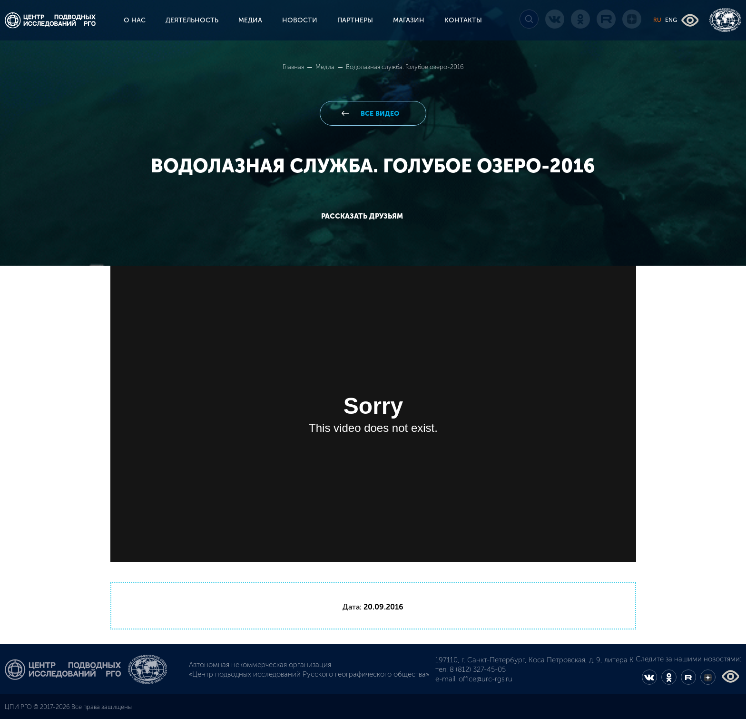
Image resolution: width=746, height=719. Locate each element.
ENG (671, 20)
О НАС (135, 20)
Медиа (325, 66)
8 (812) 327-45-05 (478, 669)
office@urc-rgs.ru (485, 679)
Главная (294, 66)
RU (657, 20)
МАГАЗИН (408, 20)
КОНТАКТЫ (463, 20)
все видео (379, 114)
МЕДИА (250, 20)
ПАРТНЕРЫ (355, 20)
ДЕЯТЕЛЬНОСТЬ (192, 20)
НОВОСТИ (299, 20)
